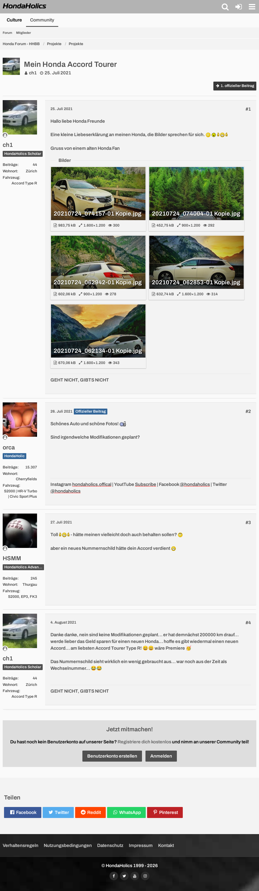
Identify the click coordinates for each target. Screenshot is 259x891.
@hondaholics (195, 484)
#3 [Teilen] (248, 522)
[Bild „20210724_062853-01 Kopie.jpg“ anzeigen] (196, 267)
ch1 (33, 72)
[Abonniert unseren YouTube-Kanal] (134, 876)
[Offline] (20, 135)
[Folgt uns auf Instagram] (145, 876)
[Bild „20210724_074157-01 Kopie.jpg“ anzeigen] (98, 198)
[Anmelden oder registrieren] (238, 6)
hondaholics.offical (91, 484)
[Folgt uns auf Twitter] (124, 876)
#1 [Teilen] (248, 109)
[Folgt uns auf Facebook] (114, 876)
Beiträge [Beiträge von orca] (10, 467)
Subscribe (145, 484)
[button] (225, 6)
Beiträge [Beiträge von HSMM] (10, 578)
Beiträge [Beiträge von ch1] (10, 165)
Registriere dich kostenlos (144, 741)
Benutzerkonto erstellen (112, 756)
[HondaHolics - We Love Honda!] (25, 6)
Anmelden (161, 756)
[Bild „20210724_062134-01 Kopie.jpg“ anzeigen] (98, 336)
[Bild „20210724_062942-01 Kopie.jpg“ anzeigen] (98, 267)
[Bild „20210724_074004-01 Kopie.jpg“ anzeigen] (196, 198)
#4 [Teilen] (248, 622)
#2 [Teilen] (248, 411)
